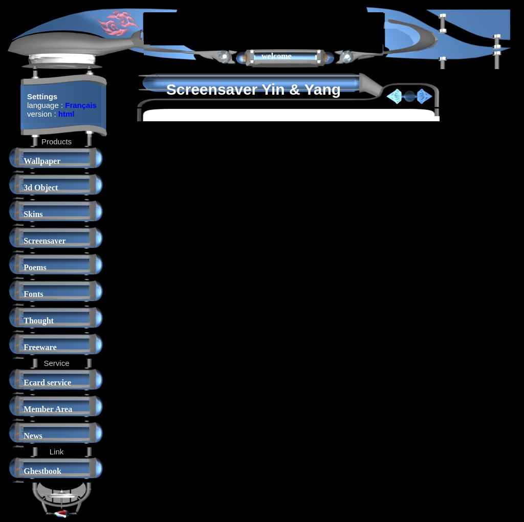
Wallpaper (42, 161)
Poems (35, 267)
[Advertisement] (263, 27)
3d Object (41, 187)
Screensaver (45, 240)
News (33, 435)
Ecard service (47, 382)
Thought (39, 320)
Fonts (33, 294)
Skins (33, 214)
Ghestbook (42, 471)
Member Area (48, 409)
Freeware (40, 347)
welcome (276, 56)
